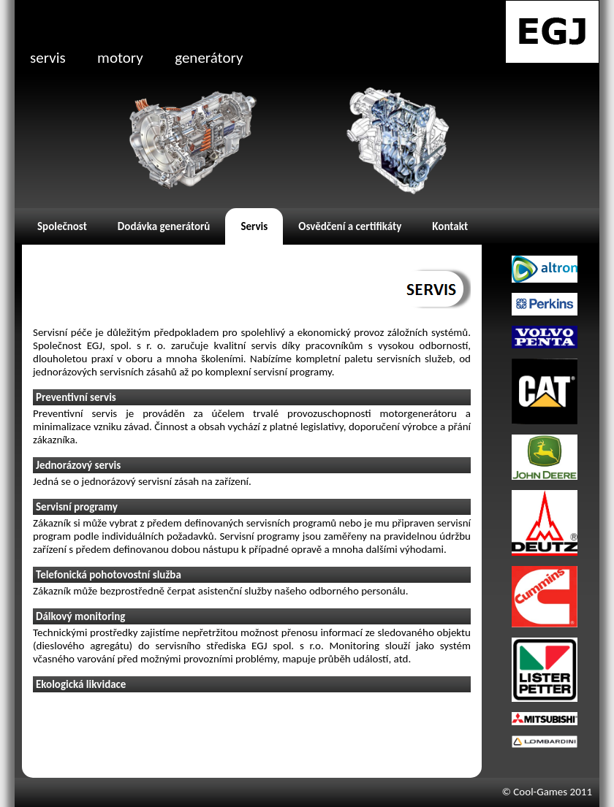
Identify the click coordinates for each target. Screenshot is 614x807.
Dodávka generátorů (164, 226)
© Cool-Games (534, 791)
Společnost (62, 226)
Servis (254, 226)
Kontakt (450, 226)
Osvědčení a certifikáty (349, 226)
